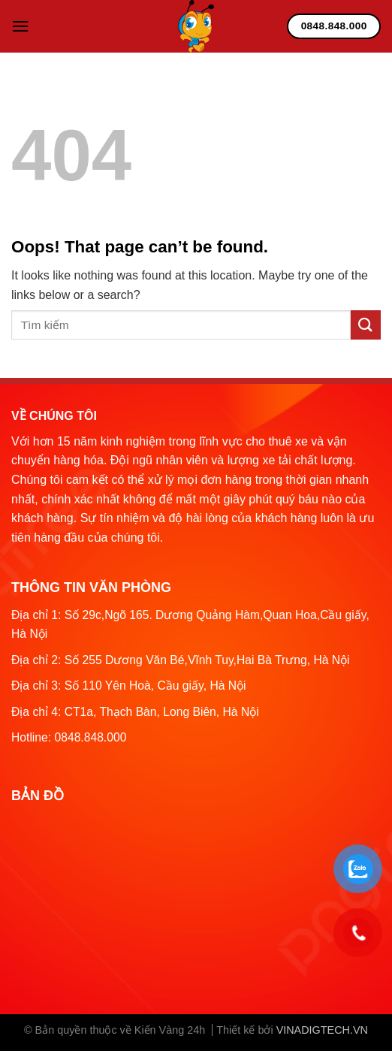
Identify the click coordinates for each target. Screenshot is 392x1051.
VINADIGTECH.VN (322, 1030)
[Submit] (366, 325)
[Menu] (20, 26)
